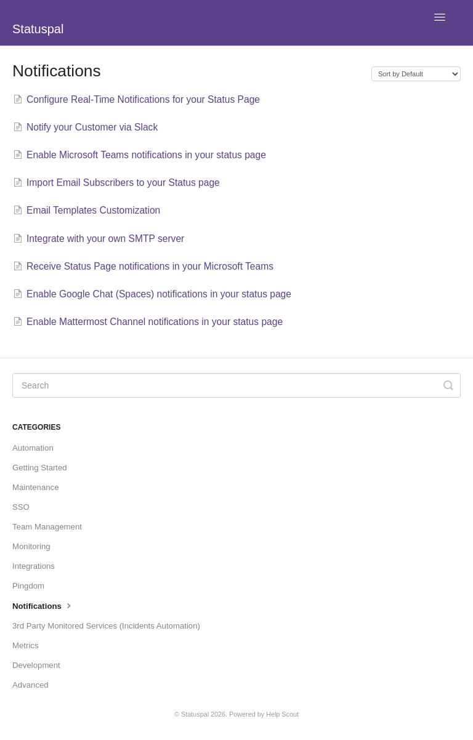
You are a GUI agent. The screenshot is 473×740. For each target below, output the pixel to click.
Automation (33, 447)
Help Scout (282, 714)
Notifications (43, 605)
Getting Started (39, 467)
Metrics (25, 645)
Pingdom (28, 585)
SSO (21, 507)
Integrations (33, 566)
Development (36, 665)
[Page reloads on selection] (416, 73)
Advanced (30, 685)
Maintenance (35, 487)
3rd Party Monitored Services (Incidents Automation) (106, 625)
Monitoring (31, 546)
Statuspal (195, 714)
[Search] (236, 385)
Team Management (47, 526)
